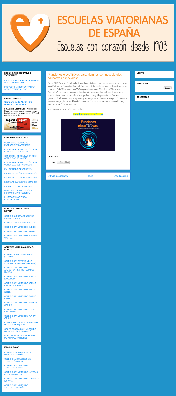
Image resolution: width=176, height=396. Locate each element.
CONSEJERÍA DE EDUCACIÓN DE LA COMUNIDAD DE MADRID (20, 157)
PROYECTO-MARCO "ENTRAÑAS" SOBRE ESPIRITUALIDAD (19, 88)
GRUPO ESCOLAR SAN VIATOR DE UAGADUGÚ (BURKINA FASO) (20, 330)
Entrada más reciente (58, 176)
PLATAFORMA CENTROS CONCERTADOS (15, 198)
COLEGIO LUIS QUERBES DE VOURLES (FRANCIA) (17, 360)
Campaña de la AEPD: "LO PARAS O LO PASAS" (18, 103)
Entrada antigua (120, 176)
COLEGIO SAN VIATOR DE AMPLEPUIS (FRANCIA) (16, 366)
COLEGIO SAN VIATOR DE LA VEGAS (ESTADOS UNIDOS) (21, 373)
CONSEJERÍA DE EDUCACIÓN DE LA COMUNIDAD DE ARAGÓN (20, 150)
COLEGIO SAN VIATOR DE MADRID (20, 231)
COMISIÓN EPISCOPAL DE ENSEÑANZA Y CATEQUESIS (17, 144)
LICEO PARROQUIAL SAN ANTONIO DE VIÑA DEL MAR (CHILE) (20, 336)
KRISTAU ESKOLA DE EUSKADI (18, 186)
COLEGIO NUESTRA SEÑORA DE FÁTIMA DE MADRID (19, 217)
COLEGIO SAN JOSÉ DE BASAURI (19, 223)
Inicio (90, 176)
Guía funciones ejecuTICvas (88, 114)
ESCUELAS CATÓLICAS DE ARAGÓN (20, 173)
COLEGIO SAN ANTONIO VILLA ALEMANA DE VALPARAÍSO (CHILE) (20, 262)
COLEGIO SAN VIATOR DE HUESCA (20, 227)
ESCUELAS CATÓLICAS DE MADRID (20, 182)
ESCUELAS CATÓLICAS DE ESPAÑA (20, 178)
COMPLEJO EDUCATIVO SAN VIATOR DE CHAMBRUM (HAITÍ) (21, 323)
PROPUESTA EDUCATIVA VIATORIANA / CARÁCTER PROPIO (21, 81)
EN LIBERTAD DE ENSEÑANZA (18, 169)
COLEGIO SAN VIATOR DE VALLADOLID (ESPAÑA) (16, 386)
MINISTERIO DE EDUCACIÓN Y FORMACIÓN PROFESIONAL (18, 192)
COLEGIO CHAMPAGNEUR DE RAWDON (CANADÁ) (17, 353)
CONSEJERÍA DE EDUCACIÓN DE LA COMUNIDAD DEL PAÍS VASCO (20, 163)
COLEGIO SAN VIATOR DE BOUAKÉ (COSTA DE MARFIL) (20, 284)
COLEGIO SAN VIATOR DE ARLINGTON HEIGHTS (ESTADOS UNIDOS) (19, 270)
